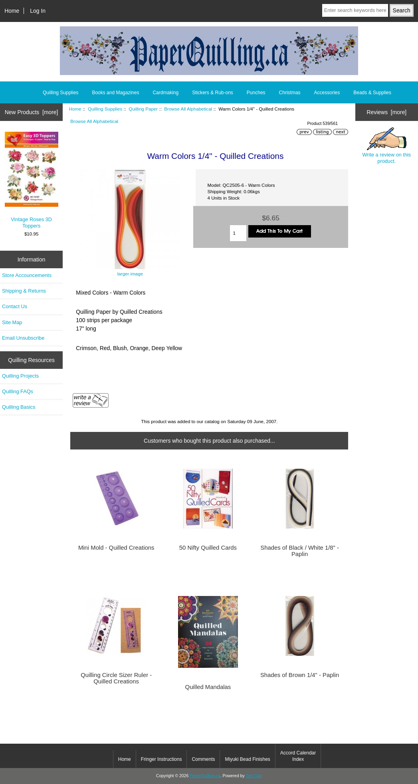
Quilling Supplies (105, 108)
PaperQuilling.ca (205, 776)
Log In (38, 11)
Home (11, 11)
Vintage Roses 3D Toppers (31, 180)
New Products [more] (31, 112)
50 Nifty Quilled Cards (208, 547)
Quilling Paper (143, 108)
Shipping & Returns (24, 291)
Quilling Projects (20, 376)
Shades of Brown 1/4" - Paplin (299, 675)
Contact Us (14, 306)
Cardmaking (165, 92)
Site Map (12, 322)
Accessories (327, 92)
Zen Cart (254, 776)
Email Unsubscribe (23, 338)
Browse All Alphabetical (188, 108)
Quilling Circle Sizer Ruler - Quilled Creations (116, 678)
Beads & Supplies (372, 92)
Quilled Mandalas (208, 687)
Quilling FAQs (17, 391)
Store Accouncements (27, 275)
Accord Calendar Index (298, 756)
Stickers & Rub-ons (212, 92)
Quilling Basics (19, 407)
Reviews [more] (387, 112)
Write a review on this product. (387, 145)
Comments (203, 759)
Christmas (290, 92)
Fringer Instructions (161, 759)
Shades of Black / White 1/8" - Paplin (299, 550)
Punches (256, 92)
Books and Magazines (115, 92)
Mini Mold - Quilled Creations (116, 547)
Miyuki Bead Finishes (247, 759)
